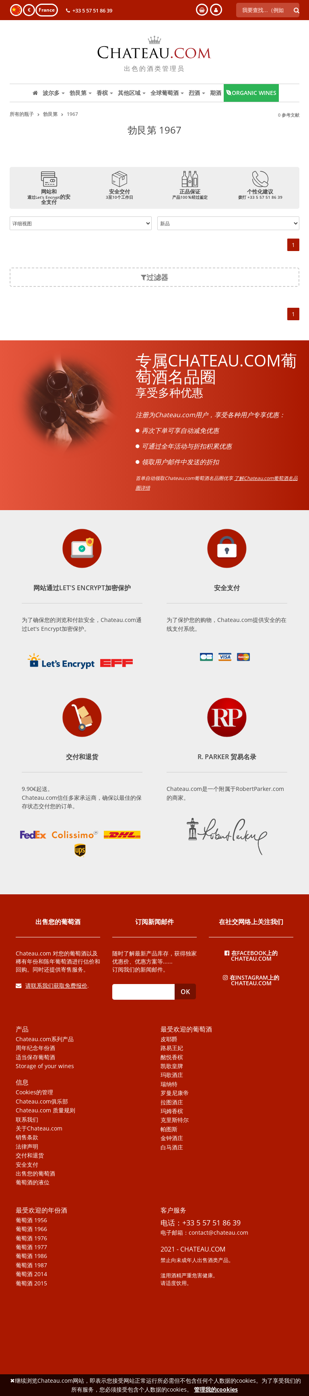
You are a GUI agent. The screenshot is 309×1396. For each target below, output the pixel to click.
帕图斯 (169, 1129)
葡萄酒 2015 (31, 1283)
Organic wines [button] (251, 93)
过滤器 (154, 277)
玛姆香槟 (172, 1111)
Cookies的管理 (34, 1092)
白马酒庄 (172, 1147)
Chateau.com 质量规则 (45, 1110)
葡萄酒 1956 (31, 1220)
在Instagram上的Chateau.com (251, 980)
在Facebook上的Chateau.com (251, 955)
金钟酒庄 (172, 1138)
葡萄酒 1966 (31, 1229)
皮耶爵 (169, 1039)
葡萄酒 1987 (31, 1265)
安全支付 (27, 1164)
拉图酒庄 (172, 1102)
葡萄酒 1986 (31, 1256)
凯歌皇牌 (172, 1066)
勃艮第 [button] (81, 93)
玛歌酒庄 (172, 1075)
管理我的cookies (216, 1389)
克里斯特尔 (175, 1120)
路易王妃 (172, 1048)
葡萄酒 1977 (31, 1247)
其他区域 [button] (132, 93)
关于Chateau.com (39, 1128)
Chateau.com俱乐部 (42, 1101)
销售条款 (27, 1137)
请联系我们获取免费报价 (51, 985)
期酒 (215, 93)
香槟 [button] (105, 93)
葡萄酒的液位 (32, 1182)
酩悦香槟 (172, 1057)
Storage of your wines (45, 1066)
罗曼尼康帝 (175, 1093)
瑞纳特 (169, 1084)
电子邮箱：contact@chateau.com (204, 1232)
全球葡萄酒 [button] (167, 93)
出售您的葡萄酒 (35, 1173)
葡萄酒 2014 (31, 1274)
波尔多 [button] (54, 93)
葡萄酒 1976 (31, 1238)
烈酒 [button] (197, 93)
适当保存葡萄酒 (35, 1057)
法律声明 (27, 1146)
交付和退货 (30, 1155)
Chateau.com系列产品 (45, 1039)
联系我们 (27, 1119)
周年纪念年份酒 (35, 1048)
